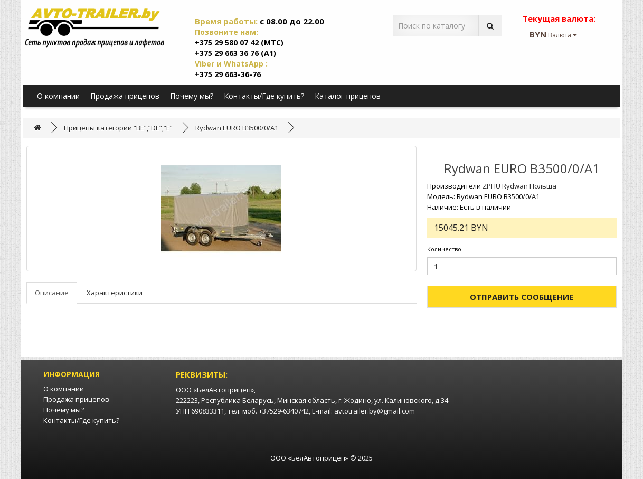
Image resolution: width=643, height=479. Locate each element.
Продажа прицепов (124, 96)
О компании (58, 96)
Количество (444, 249)
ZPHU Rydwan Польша (519, 186)
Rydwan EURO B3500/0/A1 (236, 128)
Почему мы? (191, 96)
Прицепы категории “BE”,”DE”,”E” (118, 128)
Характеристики (115, 292)
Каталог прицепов (348, 96)
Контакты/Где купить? (264, 96)
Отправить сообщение (521, 297)
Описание (52, 292)
